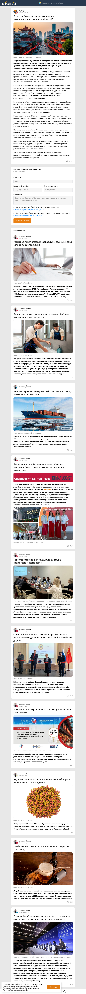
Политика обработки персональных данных (27, 216)
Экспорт (21, 775)
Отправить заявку (22, 220)
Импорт (21, 12)
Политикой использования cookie (15, 990)
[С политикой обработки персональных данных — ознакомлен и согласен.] (14, 213)
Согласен (53, 987)
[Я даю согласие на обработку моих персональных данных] (14, 207)
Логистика (22, 388)
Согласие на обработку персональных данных (28, 210)
